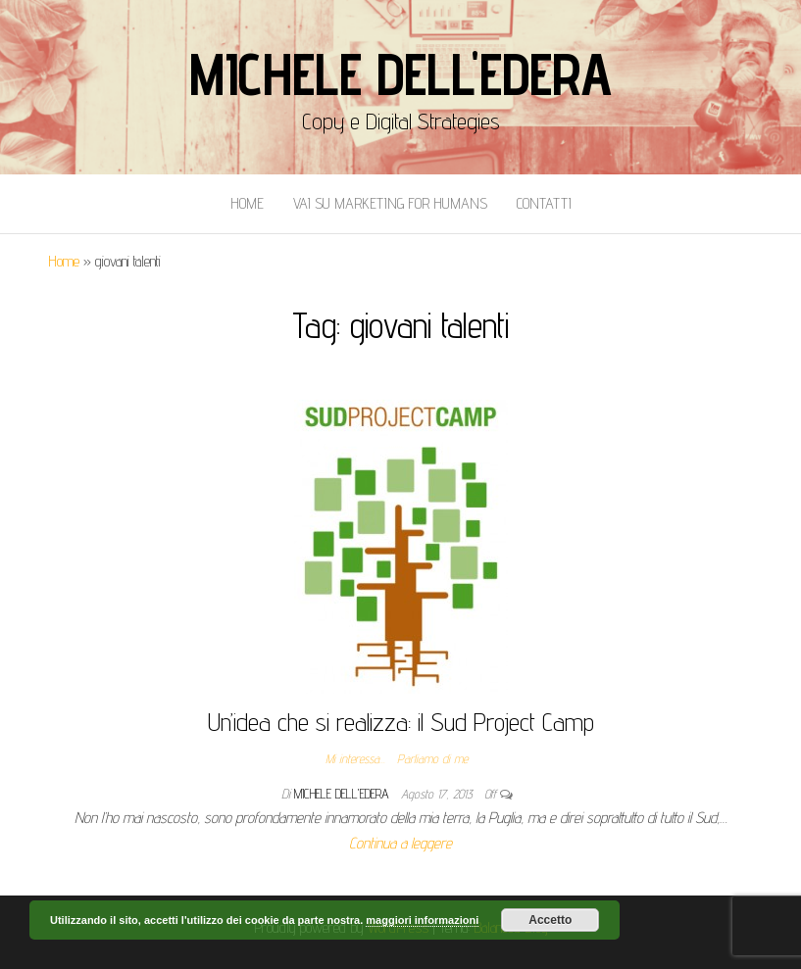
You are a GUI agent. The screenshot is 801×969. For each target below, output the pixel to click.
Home (247, 203)
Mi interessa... (355, 758)
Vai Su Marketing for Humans (390, 203)
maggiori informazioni (422, 920)
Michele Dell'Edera (400, 73)
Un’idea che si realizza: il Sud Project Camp (401, 721)
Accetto (550, 920)
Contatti (544, 203)
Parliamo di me (432, 758)
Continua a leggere (400, 843)
